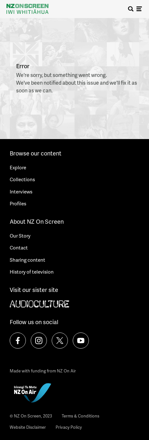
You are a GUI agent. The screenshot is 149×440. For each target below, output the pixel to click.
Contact (19, 247)
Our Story (20, 235)
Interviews (21, 191)
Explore (18, 167)
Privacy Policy (69, 427)
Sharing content (27, 259)
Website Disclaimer (28, 427)
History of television (32, 271)
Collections (22, 179)
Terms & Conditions (80, 416)
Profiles (18, 203)
